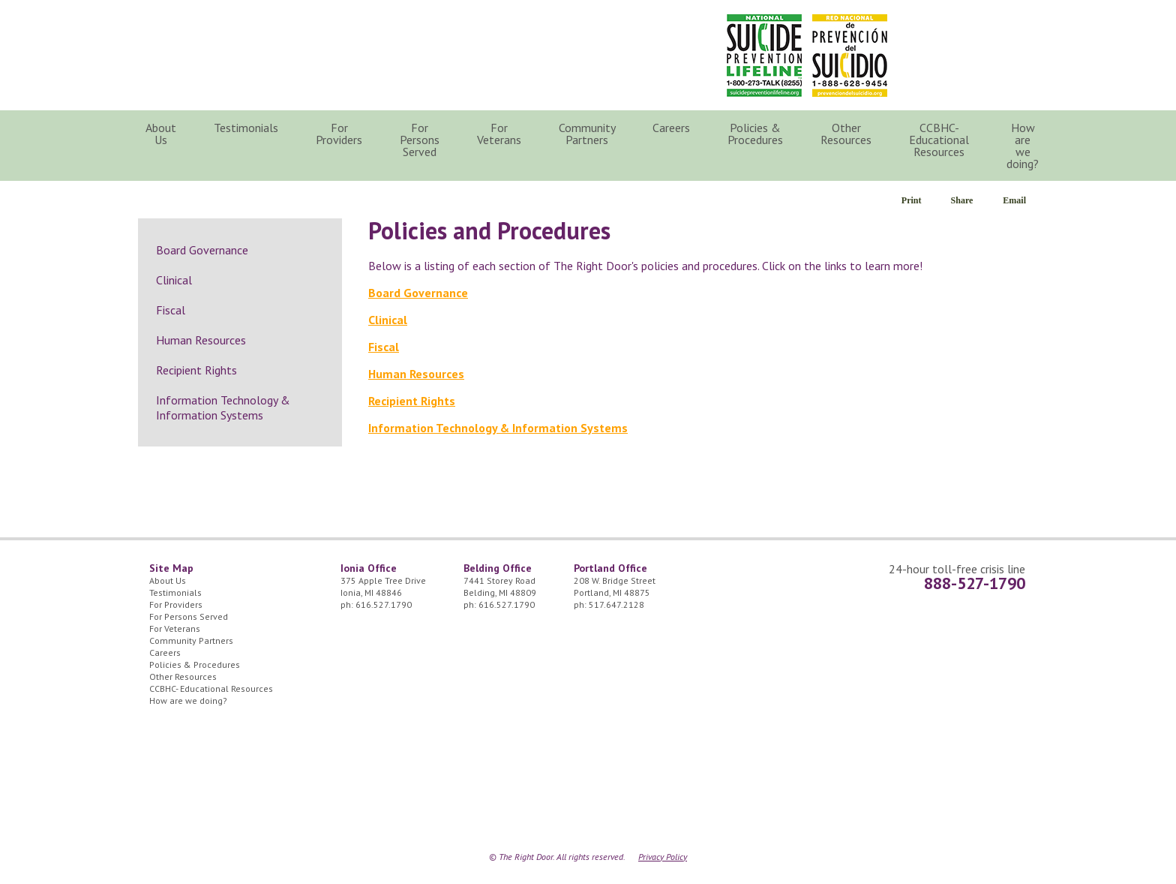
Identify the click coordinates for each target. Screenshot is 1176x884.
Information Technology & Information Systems (498, 427)
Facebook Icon (1015, 30)
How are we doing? (1022, 145)
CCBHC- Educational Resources (939, 139)
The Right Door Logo (281, 52)
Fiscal (383, 346)
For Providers (339, 133)
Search (1080, 133)
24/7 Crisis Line (943, 29)
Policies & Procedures (755, 133)
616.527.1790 (384, 604)
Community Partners (587, 133)
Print (912, 200)
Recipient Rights (411, 400)
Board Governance (418, 292)
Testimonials (246, 127)
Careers (671, 127)
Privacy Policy (662, 856)
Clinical (387, 319)
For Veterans (499, 133)
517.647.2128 (616, 604)
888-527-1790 (974, 583)
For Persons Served (420, 139)
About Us (161, 133)
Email (1014, 200)
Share (962, 200)
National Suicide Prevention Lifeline (764, 55)
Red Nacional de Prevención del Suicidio (849, 55)
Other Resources (846, 133)
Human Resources (416, 373)
